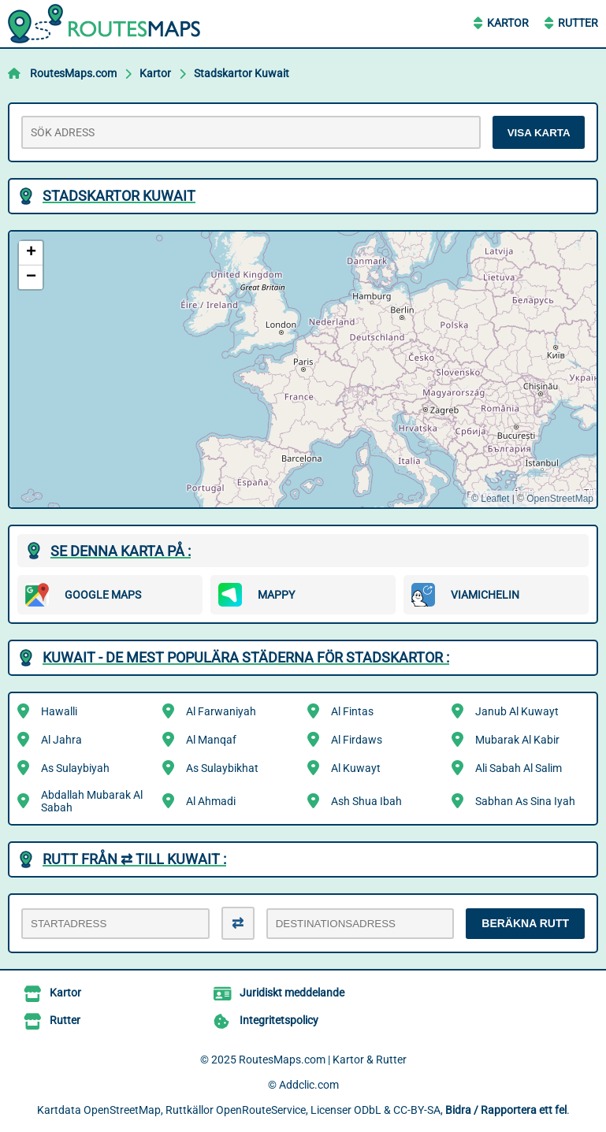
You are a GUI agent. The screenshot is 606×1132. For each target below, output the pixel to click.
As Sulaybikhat (222, 768)
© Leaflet (490, 498)
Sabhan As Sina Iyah (525, 801)
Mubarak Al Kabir (517, 739)
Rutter (578, 23)
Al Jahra (61, 739)
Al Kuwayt (356, 768)
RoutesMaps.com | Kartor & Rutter (323, 1059)
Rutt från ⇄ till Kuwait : (134, 859)
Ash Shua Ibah (366, 801)
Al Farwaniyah (221, 711)
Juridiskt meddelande (292, 992)
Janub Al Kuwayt (517, 711)
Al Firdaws (356, 739)
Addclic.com (309, 1084)
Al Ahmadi (211, 801)
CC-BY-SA (417, 1110)
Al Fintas (352, 711)
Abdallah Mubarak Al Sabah (92, 801)
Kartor (508, 23)
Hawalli (59, 711)
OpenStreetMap (559, 498)
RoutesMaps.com (73, 73)
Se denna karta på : (120, 551)
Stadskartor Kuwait (241, 73)
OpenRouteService (261, 1110)
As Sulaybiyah (75, 768)
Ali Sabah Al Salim (518, 768)
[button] (31, 253)
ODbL (367, 1110)
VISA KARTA (539, 133)
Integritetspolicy (279, 1020)
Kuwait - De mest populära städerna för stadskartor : (246, 657)
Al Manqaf (211, 739)
